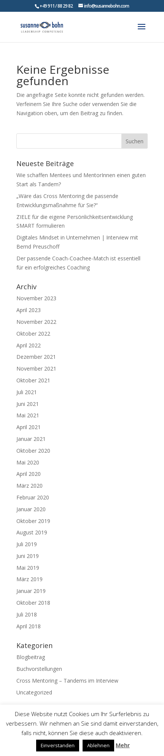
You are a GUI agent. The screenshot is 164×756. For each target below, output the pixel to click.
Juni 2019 (27, 555)
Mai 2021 (27, 415)
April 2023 (28, 310)
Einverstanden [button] (58, 745)
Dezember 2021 (36, 356)
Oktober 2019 (33, 521)
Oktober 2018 (33, 602)
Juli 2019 (26, 544)
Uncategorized (34, 692)
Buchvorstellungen (39, 668)
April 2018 (28, 626)
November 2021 (36, 368)
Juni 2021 (27, 403)
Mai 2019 (27, 567)
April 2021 (28, 427)
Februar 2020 (32, 497)
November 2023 (36, 298)
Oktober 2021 (33, 380)
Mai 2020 (27, 462)
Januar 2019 (31, 590)
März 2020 (29, 485)
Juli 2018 (26, 614)
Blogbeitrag (30, 657)
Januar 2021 (31, 438)
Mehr (123, 745)
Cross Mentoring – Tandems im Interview (67, 680)
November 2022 (36, 321)
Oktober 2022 (33, 333)
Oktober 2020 (33, 450)
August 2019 (31, 532)
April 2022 (28, 345)
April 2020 (28, 473)
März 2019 (29, 579)
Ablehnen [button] (98, 745)
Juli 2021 (26, 392)
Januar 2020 (31, 509)
